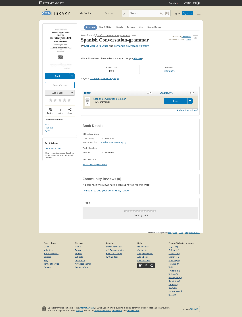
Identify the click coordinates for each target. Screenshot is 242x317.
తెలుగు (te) (173, 287)
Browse (106, 13)
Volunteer (48, 250)
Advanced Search (83, 263)
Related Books (154, 27)
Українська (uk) (176, 291)
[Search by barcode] (167, 13)
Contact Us (142, 250)
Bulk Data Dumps (114, 253)
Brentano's (169, 70)
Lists (141, 27)
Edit (195, 37)
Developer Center (114, 246)
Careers (47, 256)
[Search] (144, 13)
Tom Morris (186, 36)
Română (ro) (174, 281)
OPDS (181, 232)
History (188, 40)
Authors (78, 253)
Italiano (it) (174, 274)
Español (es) (174, 260)
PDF (46, 124)
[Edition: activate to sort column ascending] (121, 93)
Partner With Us (51, 253)
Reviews (131, 27)
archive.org (117, 310)
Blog (46, 260)
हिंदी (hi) (172, 267)
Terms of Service (51, 263)
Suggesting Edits (145, 253)
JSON (175, 232)
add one (137, 58)
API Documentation (115, 250)
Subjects (79, 256)
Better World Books (54, 148)
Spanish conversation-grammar (112, 35)
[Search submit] (161, 13)
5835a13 (194, 309)
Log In (176, 13)
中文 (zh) (172, 294)
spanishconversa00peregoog (113, 142)
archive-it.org (133, 310)
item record (102, 164)
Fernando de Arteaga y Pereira (131, 46)
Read (57, 76)
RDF (169, 232)
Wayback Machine (102, 310)
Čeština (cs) (174, 250)
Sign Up (187, 13)
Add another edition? (187, 110)
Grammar (94, 78)
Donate (173, 3)
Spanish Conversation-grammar (110, 98)
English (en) (174, 256)
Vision (46, 246)
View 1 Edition (105, 27)
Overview (90, 27)
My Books (85, 13)
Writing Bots (112, 256)
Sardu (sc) (173, 284)
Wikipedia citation (192, 232)
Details (119, 27)
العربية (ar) (173, 246)
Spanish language (109, 78)
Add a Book (142, 256)
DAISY (47, 131)
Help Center (142, 246)
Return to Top (81, 267)
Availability (166, 93)
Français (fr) (174, 263)
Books (78, 250)
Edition (87, 93)
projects (79, 310)
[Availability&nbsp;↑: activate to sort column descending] (178, 93)
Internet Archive (90, 164)
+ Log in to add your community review (106, 190)
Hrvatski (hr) (174, 270)
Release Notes (143, 260)
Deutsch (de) (174, 253)
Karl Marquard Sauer (96, 46)
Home (78, 246)
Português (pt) (175, 277)
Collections (80, 260)
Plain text (49, 127)
